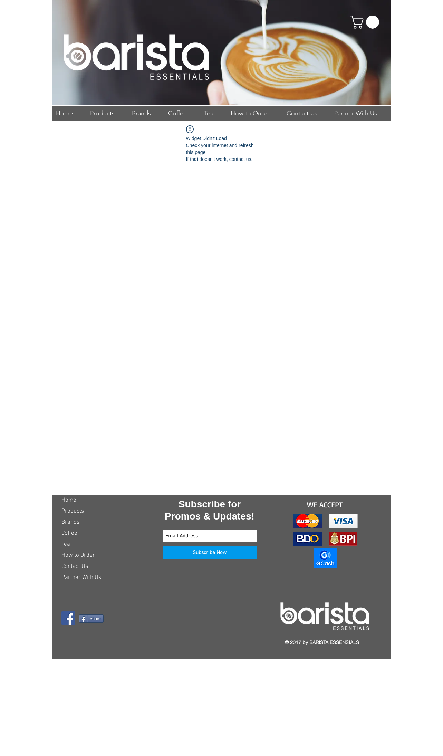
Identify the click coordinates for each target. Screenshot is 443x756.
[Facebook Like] (104, 642)
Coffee (69, 533)
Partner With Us (81, 577)
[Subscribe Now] (209, 553)
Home (68, 500)
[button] (366, 22)
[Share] (91, 618)
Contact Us (74, 566)
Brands (70, 522)
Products (72, 511)
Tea (65, 544)
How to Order (78, 555)
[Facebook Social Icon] (68, 618)
